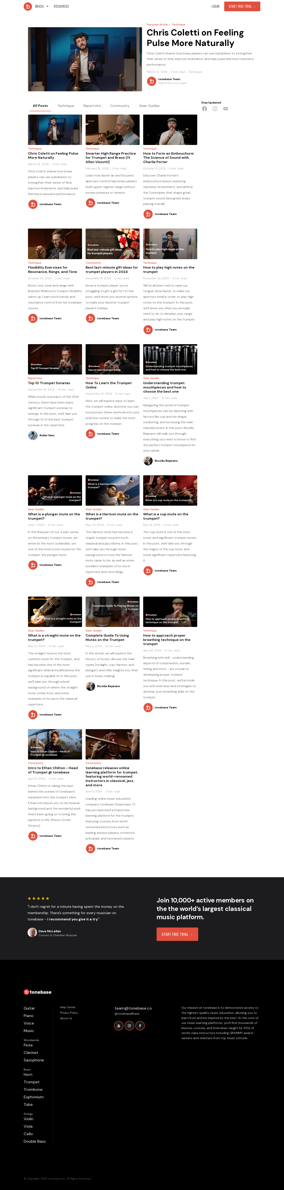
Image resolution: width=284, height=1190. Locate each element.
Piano (29, 1015)
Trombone (33, 1089)
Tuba (28, 1104)
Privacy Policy (69, 1012)
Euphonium (34, 1096)
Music (29, 1030)
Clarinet (31, 1052)
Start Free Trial (242, 6)
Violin (28, 1118)
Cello (28, 1133)
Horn (28, 1074)
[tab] (40, 106)
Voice (29, 1023)
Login (216, 6)
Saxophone (34, 1060)
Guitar (29, 1008)
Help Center (68, 1007)
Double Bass (35, 1141)
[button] (42, 6)
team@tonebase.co (133, 1008)
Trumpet (32, 1081)
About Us (66, 1018)
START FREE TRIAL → (177, 934)
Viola (28, 1126)
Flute (28, 1045)
